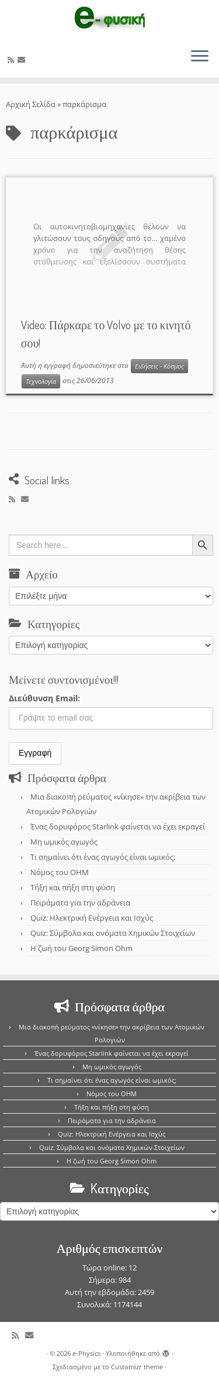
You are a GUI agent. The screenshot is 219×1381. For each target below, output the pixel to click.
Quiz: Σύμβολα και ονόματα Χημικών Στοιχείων (112, 933)
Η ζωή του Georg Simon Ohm (81, 948)
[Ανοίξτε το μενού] (199, 57)
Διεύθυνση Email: (44, 698)
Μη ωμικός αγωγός (64, 841)
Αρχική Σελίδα (31, 104)
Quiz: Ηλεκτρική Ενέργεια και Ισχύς (91, 917)
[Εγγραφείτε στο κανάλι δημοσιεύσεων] (13, 59)
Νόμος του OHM (59, 872)
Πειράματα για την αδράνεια (80, 902)
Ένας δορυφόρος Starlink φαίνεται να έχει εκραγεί (117, 826)
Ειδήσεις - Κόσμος (159, 366)
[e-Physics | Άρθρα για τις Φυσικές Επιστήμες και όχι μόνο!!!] (109, 19)
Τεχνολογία (41, 381)
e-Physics (86, 1353)
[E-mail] (23, 59)
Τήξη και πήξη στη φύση (72, 887)
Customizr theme (137, 1366)
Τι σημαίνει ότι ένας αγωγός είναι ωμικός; (102, 857)
